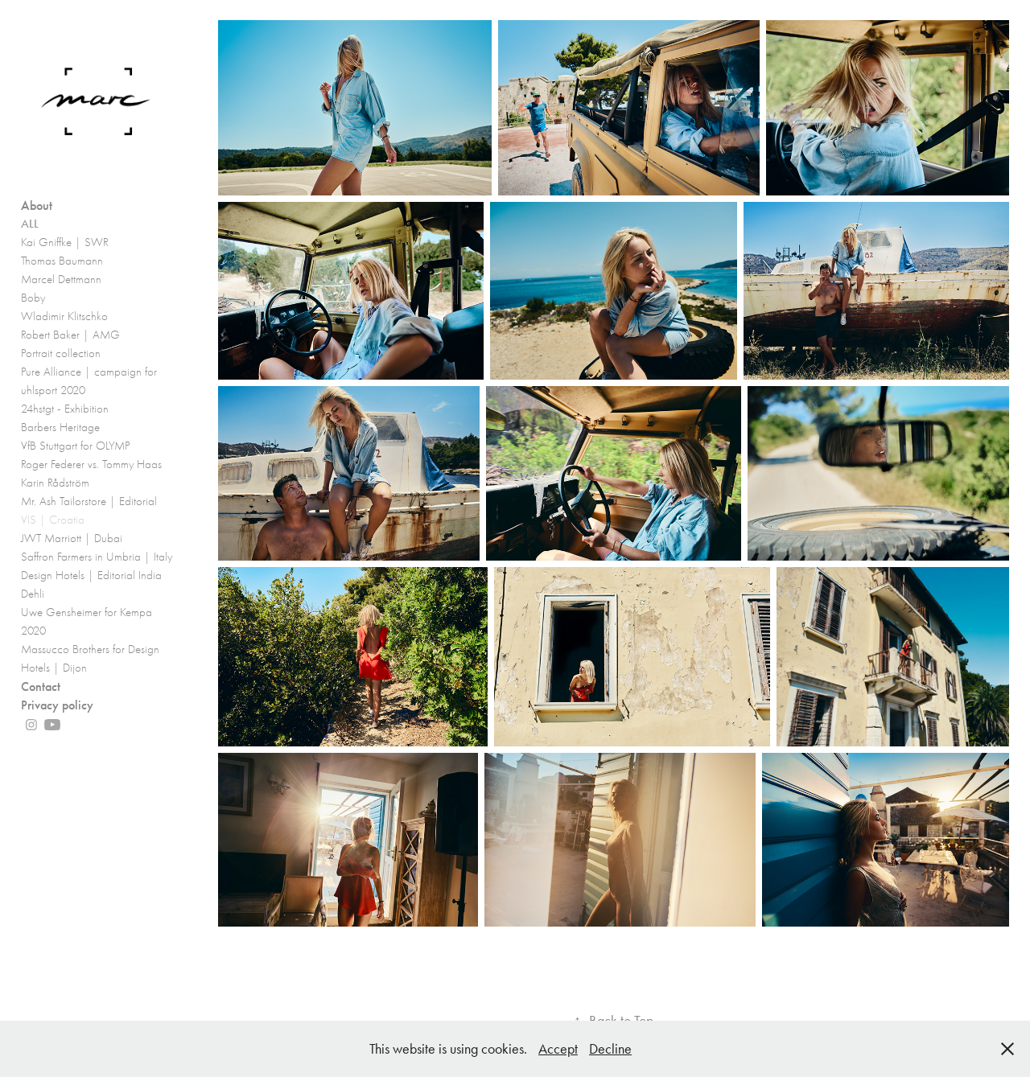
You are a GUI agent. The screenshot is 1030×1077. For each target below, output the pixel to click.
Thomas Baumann (62, 260)
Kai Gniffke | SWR (65, 242)
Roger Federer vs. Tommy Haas (91, 464)
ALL (30, 223)
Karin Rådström (55, 482)
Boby (33, 297)
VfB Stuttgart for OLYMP (75, 445)
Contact (40, 686)
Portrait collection (61, 353)
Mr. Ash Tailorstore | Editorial (89, 501)
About (36, 205)
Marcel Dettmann (61, 279)
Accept (558, 1049)
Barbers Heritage (60, 427)
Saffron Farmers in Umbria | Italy (96, 556)
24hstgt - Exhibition (65, 408)
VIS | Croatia (52, 519)
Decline (610, 1049)
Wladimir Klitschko (64, 316)
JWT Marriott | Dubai (71, 538)
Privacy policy (57, 705)
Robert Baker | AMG (70, 334)
